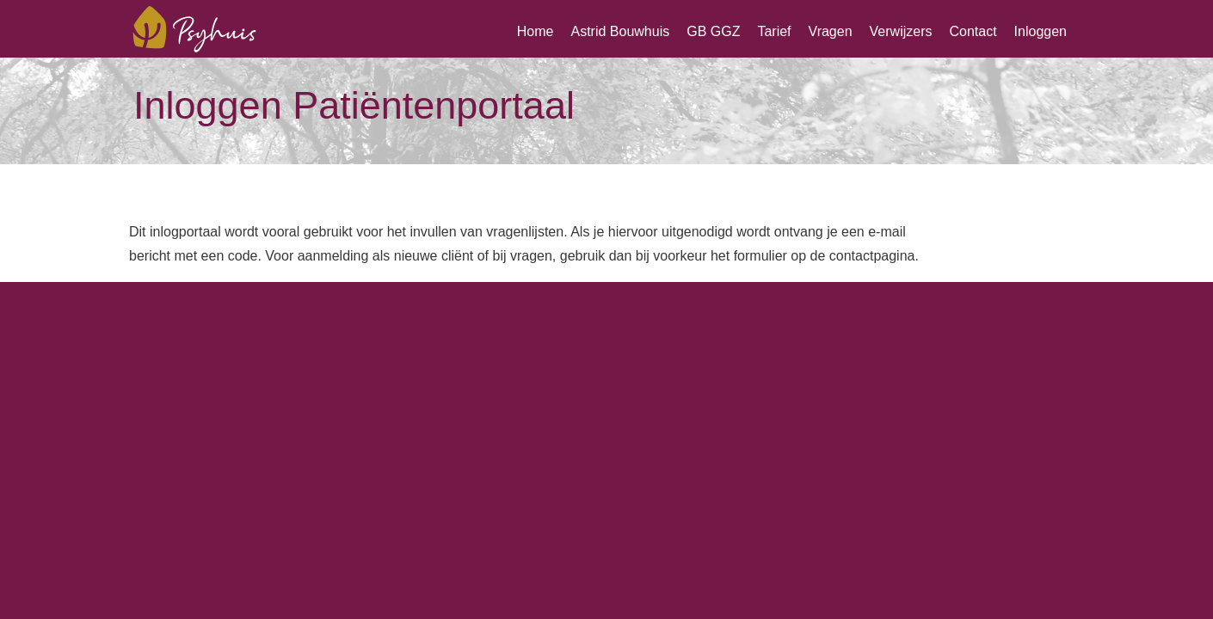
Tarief (774, 31)
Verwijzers (901, 31)
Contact (972, 31)
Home (535, 31)
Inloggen (1040, 31)
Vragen (831, 31)
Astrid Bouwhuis (619, 31)
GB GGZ (713, 31)
